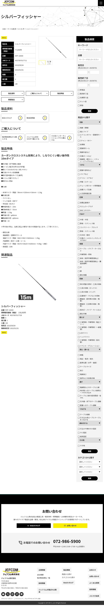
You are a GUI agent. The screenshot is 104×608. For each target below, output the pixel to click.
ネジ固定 (82, 433)
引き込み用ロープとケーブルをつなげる (89, 419)
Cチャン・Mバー (85, 140)
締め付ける (84, 423)
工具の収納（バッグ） (87, 292)
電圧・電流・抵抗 (85, 359)
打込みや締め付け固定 (87, 429)
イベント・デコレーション (89, 346)
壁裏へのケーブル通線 (87, 405)
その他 (82, 440)
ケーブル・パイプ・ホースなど (89, 249)
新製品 (81, 90)
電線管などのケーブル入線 (88, 387)
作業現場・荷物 (84, 254)
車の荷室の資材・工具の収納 (89, 284)
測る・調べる (84, 349)
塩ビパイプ (83, 132)
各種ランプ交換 (84, 190)
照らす (82, 317)
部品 (80, 105)
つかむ (82, 165)
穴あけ (82, 214)
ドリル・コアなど (85, 178)
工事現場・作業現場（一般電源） (89, 328)
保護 (81, 244)
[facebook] (15, 597)
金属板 (81, 144)
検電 (80, 355)
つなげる (83, 409)
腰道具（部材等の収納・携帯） (89, 300)
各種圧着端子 (84, 203)
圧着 (81, 197)
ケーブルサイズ (84, 366)
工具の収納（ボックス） (88, 288)
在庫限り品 (83, 97)
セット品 (82, 101)
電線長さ (82, 374)
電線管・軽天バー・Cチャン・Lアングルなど (88, 160)
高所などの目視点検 (86, 378)
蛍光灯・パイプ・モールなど (89, 310)
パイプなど (83, 174)
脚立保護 (82, 275)
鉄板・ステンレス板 (86, 223)
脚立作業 (82, 314)
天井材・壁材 (84, 235)
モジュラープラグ (85, 206)
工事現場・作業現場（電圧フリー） (89, 323)
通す (81, 382)
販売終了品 (83, 94)
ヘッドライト (84, 337)
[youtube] (3, 597)
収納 (81, 278)
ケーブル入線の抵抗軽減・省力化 (89, 397)
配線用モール (84, 148)
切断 (81, 122)
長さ (80, 370)
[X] (7, 597)
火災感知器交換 (84, 193)
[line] (19, 597)
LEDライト (83, 333)
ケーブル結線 (84, 414)
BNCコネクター (84, 210)
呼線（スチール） (85, 182)
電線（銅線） (84, 128)
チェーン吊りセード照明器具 (89, 186)
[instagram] (11, 597)
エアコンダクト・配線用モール (89, 136)
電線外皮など (84, 152)
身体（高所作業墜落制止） (89, 258)
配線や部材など (84, 170)
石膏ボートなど (84, 156)
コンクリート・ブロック (88, 227)
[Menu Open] (101, 3)
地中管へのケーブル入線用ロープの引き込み (89, 391)
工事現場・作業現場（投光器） (89, 341)
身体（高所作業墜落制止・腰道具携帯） (89, 262)
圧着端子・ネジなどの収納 (89, 296)
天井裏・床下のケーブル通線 (89, 401)
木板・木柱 (83, 219)
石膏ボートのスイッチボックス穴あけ (89, 239)
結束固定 (82, 436)
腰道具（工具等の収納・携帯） (89, 305)
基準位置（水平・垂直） (88, 363)
